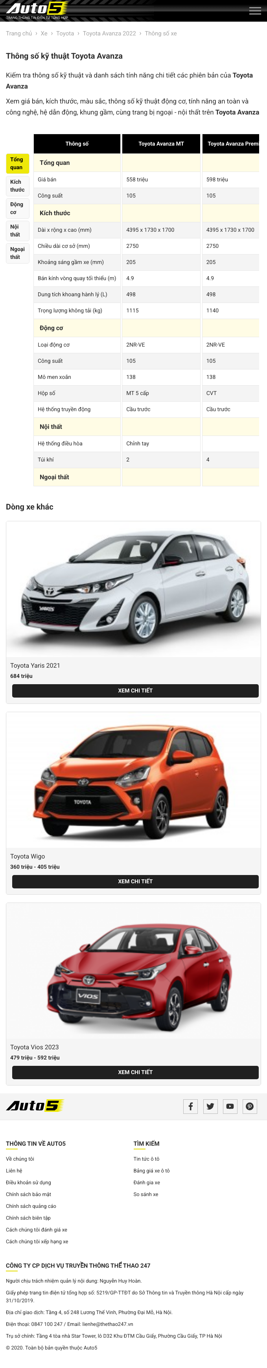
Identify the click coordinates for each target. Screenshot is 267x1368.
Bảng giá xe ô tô (152, 1171)
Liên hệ (14, 1171)
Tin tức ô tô (147, 1159)
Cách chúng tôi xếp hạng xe (37, 1242)
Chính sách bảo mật (28, 1195)
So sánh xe (146, 1195)
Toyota (65, 33)
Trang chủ (19, 33)
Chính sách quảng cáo (31, 1206)
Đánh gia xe (147, 1183)
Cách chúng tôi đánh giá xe (36, 1230)
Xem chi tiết (135, 691)
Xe (44, 33)
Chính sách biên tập (28, 1218)
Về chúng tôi (20, 1159)
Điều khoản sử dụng (28, 1183)
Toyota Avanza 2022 (109, 33)
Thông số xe (161, 33)
